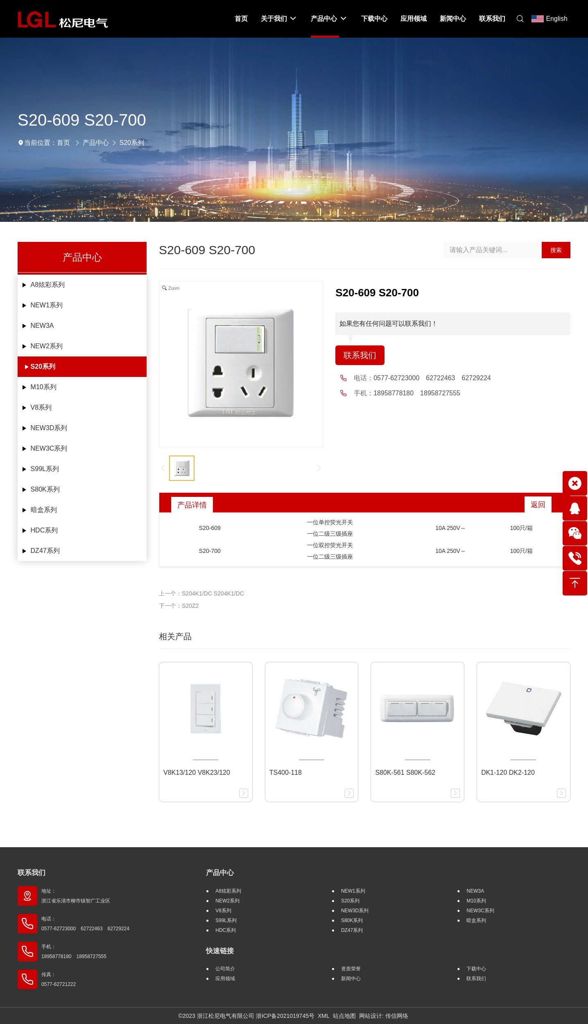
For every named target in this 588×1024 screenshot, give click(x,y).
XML (324, 1016)
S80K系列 (45, 489)
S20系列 (132, 142)
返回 (538, 505)
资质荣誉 (351, 969)
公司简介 (225, 969)
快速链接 (220, 951)
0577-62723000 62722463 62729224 (432, 377)
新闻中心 (351, 978)
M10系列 (44, 386)
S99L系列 (45, 468)
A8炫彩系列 (48, 284)
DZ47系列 (45, 550)
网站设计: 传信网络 (383, 1016)
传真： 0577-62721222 (58, 979)
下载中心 (476, 969)
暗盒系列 (44, 509)
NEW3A (42, 325)
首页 (63, 142)
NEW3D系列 (49, 427)
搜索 (556, 250)
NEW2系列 (47, 346)
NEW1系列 (47, 305)
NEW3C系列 (49, 448)
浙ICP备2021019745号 (285, 1016)
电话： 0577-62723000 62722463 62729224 (85, 924)
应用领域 (225, 978)
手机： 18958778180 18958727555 (73, 951)
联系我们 (360, 355)
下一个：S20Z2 (179, 605)
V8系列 (41, 407)
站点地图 (344, 1016)
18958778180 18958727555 (416, 393)
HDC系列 (44, 530)
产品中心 (96, 142)
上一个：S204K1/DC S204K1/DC (201, 593)
